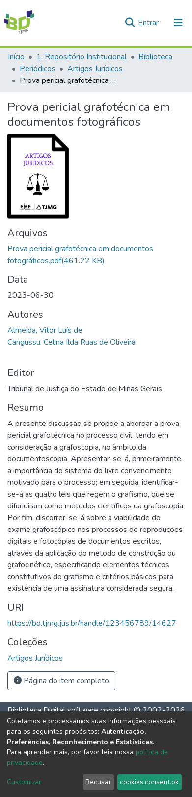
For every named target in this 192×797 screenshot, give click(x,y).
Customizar (24, 782)
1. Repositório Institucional (81, 57)
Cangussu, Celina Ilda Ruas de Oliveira (71, 342)
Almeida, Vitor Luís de (44, 330)
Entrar (149, 22)
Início (16, 57)
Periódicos (37, 68)
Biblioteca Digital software (52, 710)
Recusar (98, 782)
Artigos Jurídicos (95, 68)
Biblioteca (155, 57)
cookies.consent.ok (149, 782)
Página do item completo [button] (61, 680)
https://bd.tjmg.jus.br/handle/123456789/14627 (91, 623)
